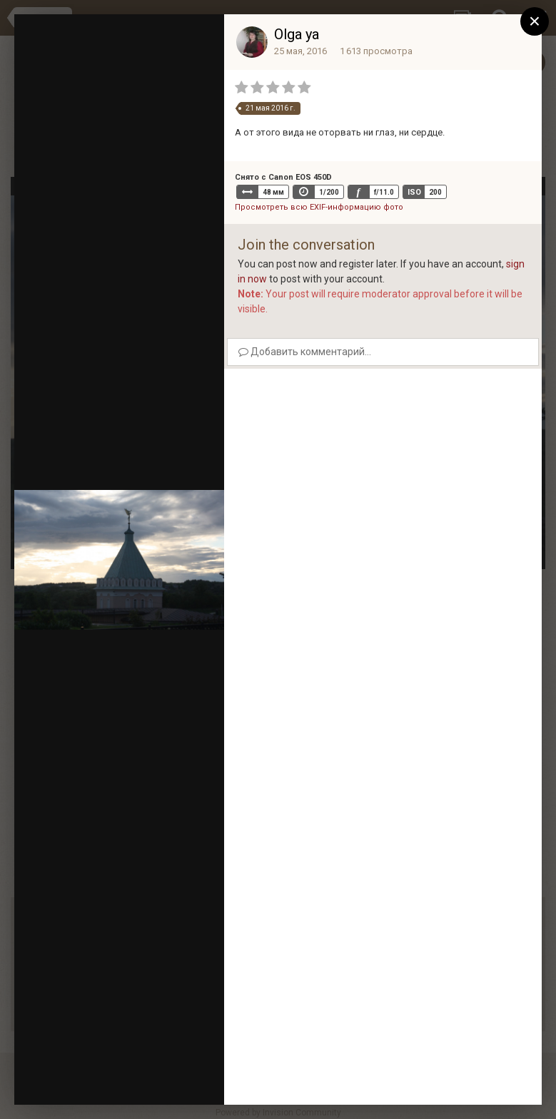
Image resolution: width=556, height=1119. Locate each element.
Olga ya (296, 34)
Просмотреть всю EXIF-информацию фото (319, 207)
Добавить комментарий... (304, 351)
